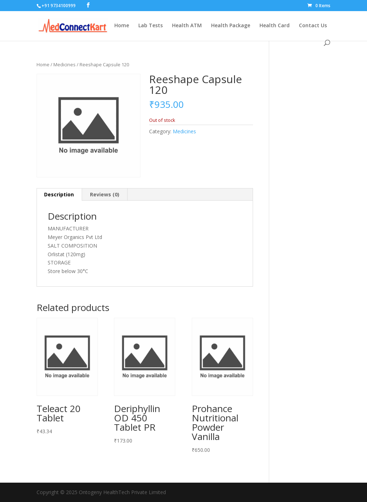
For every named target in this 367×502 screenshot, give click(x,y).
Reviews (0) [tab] (104, 194)
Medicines (64, 64)
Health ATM (187, 26)
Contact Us (313, 26)
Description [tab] (59, 194)
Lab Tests (150, 26)
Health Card (274, 26)
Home (121, 26)
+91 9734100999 (59, 6)
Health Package (230, 26)
